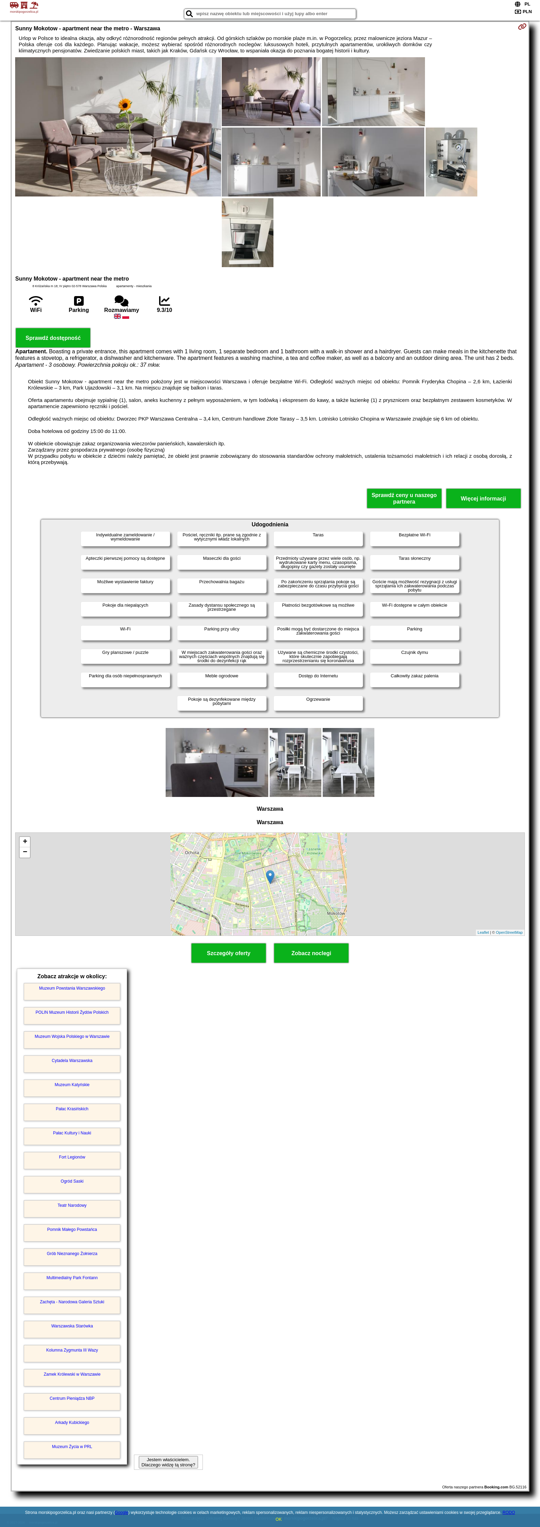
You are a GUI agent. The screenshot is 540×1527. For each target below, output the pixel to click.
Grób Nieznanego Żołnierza (72, 1253)
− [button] (25, 852)
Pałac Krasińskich (72, 1108)
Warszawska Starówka (72, 1326)
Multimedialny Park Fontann (72, 1277)
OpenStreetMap (509, 932)
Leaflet (483, 932)
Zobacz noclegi (311, 953)
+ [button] (25, 842)
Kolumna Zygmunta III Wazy (72, 1350)
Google (121, 1512)
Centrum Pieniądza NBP (72, 1398)
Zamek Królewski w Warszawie (72, 1374)
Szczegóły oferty (228, 953)
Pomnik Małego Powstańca (72, 1229)
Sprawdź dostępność (53, 338)
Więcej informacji (483, 499)
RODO (508, 1512)
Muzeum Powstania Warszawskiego (72, 988)
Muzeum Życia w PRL (72, 1446)
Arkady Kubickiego (72, 1422)
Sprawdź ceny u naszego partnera (404, 498)
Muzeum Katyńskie (72, 1084)
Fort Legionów (72, 1157)
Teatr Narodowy (72, 1205)
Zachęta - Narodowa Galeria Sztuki (72, 1302)
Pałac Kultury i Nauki (72, 1133)
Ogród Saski (72, 1181)
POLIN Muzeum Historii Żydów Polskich (71, 1012)
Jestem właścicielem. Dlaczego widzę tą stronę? (168, 1462)
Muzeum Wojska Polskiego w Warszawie (72, 1036)
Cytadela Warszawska (72, 1060)
